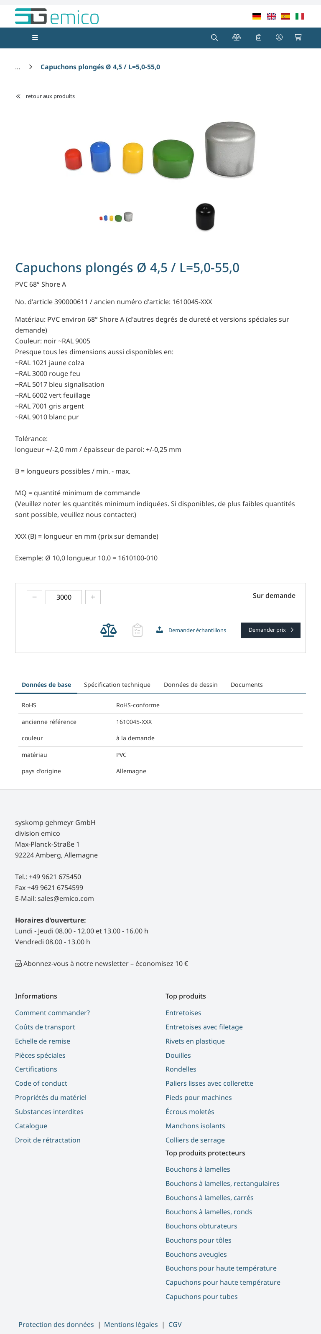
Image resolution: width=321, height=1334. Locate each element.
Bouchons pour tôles (199, 1240)
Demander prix (268, 629)
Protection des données (56, 1324)
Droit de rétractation (48, 1140)
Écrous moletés (190, 1111)
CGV (175, 1324)
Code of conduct (41, 1083)
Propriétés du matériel (51, 1097)
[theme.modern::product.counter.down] (34, 597)
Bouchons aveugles (196, 1254)
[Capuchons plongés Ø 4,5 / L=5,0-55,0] (100, 66)
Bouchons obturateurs (201, 1226)
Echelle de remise (42, 1041)
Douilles (178, 1055)
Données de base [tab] (46, 684)
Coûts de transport (45, 1026)
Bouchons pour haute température (221, 1268)
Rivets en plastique (195, 1041)
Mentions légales (131, 1324)
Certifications (36, 1069)
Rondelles (181, 1069)
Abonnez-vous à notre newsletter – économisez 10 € (105, 963)
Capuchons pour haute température (223, 1282)
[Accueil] (18, 66)
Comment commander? (52, 1012)
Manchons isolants (195, 1125)
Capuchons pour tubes (202, 1296)
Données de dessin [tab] (191, 684)
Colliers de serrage (195, 1140)
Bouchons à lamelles (198, 1169)
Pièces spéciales (40, 1055)
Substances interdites (49, 1111)
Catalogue (31, 1125)
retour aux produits (45, 96)
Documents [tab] (247, 684)
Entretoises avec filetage (204, 1026)
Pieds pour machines (199, 1097)
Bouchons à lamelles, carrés (210, 1197)
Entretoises (183, 1012)
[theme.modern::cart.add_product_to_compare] (108, 630)
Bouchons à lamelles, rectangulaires (223, 1183)
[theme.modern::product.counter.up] (93, 597)
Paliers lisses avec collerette (209, 1083)
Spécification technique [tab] (117, 684)
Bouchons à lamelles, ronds (209, 1211)
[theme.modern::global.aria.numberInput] (64, 597)
